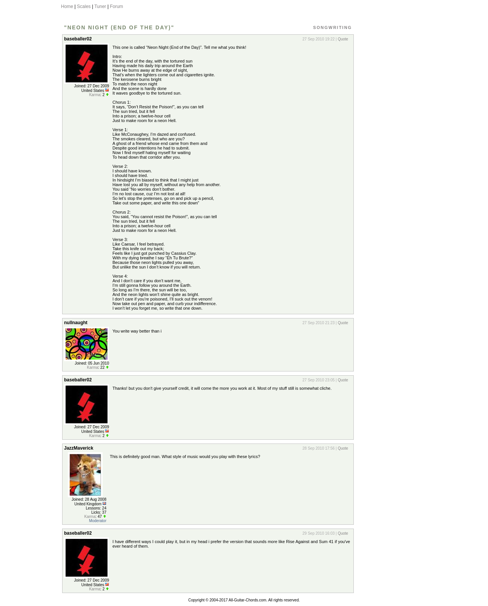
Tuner (100, 6)
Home (67, 6)
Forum (116, 6)
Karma (94, 95)
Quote (343, 39)
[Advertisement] (390, 146)
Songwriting (332, 27)
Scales (84, 6)
